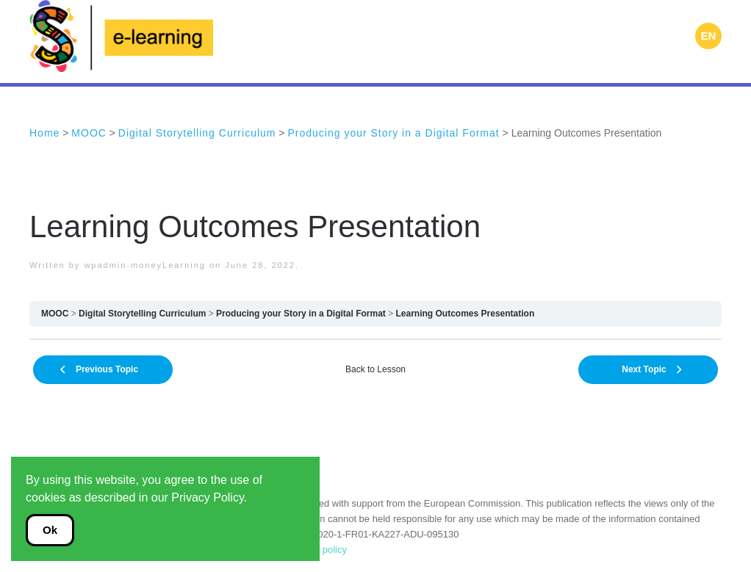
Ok (50, 530)
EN (708, 35)
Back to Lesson (375, 369)
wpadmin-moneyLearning (145, 265)
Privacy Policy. (209, 497)
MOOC (54, 313)
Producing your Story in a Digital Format (301, 313)
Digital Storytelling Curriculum (142, 313)
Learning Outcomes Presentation (465, 313)
